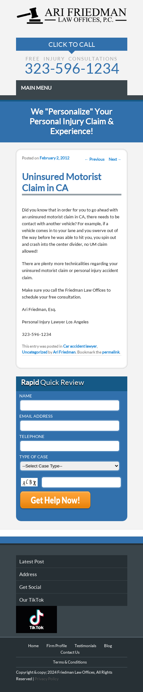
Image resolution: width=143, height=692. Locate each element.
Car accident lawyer (80, 346)
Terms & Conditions (70, 662)
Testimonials (85, 645)
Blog (108, 645)
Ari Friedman (64, 352)
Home (33, 645)
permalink (110, 352)
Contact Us (70, 652)
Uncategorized (34, 352)
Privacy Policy (46, 678)
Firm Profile (56, 645)
